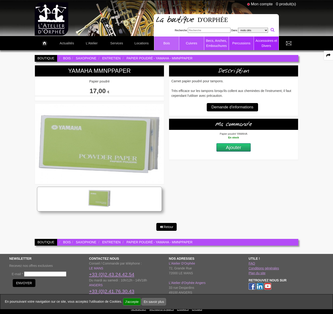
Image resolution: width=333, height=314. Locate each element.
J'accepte (132, 302)
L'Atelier (92, 43)
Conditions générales (264, 268)
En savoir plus (154, 302)
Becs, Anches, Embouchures (216, 43)
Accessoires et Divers (266, 43)
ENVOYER (24, 283)
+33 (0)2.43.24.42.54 (111, 274)
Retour (166, 227)
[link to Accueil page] (44, 43)
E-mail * (17, 274)
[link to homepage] (51, 18)
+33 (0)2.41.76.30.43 (111, 291)
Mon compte (262, 4)
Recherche (181, 30)
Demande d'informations (232, 107)
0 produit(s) (286, 4)
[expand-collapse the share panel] (328, 55)
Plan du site (257, 273)
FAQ (252, 263)
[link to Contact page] (288, 43)
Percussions (241, 43)
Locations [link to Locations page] (141, 43)
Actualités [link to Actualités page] (67, 43)
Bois (166, 43)
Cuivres (191, 43)
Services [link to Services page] (116, 43)
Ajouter (233, 147)
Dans (234, 30)
